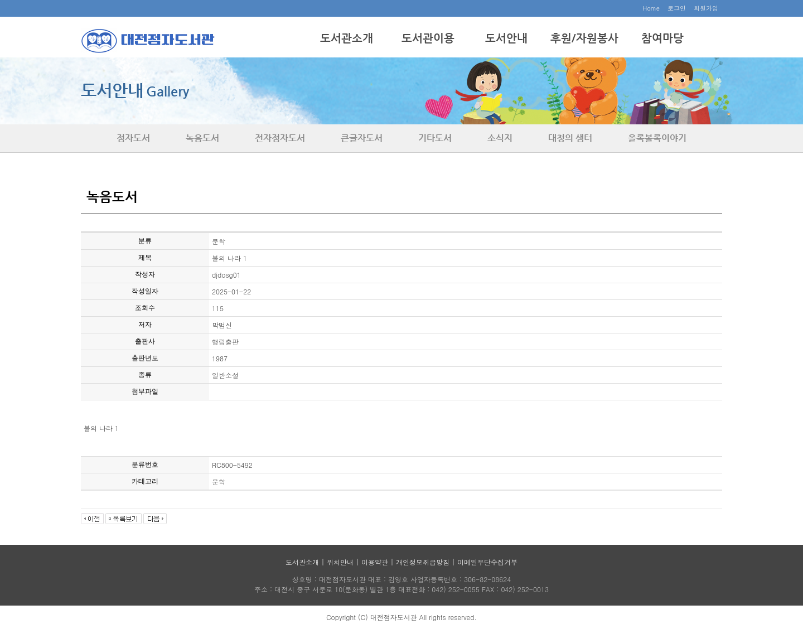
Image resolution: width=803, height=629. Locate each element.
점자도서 (133, 138)
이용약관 (374, 562)
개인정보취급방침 (422, 562)
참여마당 (662, 38)
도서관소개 (346, 38)
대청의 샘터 (570, 138)
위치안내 (340, 562)
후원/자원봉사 (584, 38)
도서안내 (506, 38)
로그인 (676, 8)
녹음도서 (202, 138)
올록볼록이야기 (657, 138)
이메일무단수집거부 (487, 562)
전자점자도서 (280, 138)
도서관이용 (428, 38)
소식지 (499, 138)
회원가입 (706, 8)
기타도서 (435, 138)
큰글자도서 (362, 138)
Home (651, 8)
